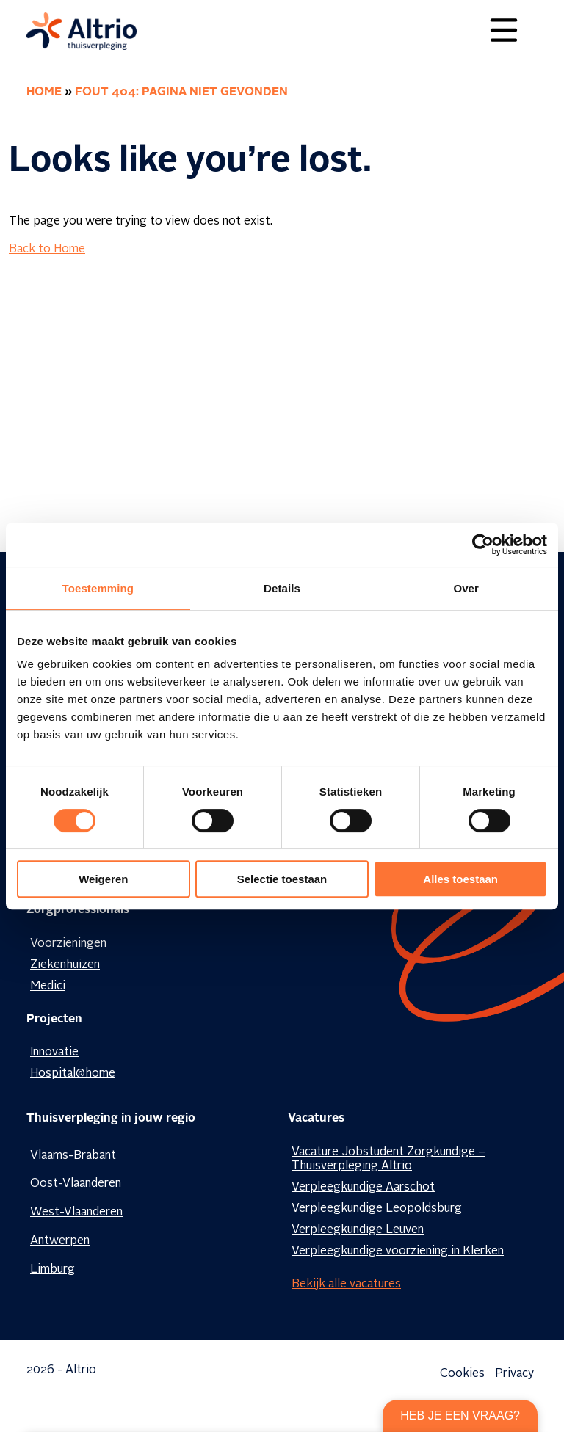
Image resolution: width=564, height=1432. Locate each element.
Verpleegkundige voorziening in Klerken (398, 1251)
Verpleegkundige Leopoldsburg (377, 1209)
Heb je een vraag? (460, 1415)
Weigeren (103, 879)
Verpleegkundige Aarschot (363, 1187)
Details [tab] (282, 588)
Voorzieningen (68, 944)
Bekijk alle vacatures (346, 1284)
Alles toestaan (460, 879)
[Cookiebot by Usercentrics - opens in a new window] (483, 545)
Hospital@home (72, 1074)
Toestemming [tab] (98, 588)
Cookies (462, 1374)
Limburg (52, 1270)
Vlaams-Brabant (73, 1156)
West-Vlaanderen (76, 1212)
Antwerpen (60, 1241)
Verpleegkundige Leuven (358, 1230)
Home (44, 92)
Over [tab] (466, 588)
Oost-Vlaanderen (75, 1184)
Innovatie (54, 1052)
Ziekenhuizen (65, 965)
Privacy (514, 1374)
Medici (47, 986)
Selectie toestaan (282, 879)
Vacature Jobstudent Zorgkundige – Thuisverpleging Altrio (388, 1159)
